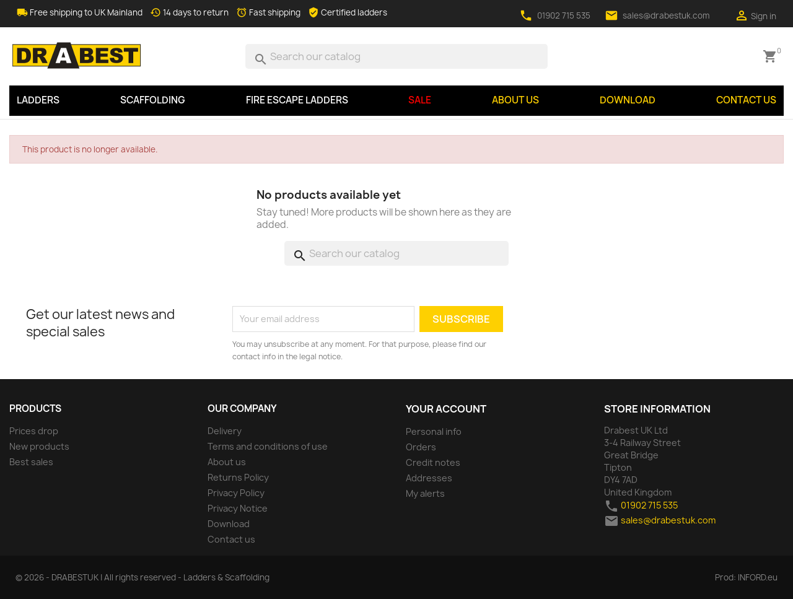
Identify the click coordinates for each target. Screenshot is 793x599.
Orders (421, 447)
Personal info (434, 431)
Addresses (429, 478)
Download (627, 100)
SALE (419, 100)
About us (515, 100)
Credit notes (433, 462)
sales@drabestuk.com (666, 15)
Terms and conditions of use (268, 446)
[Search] (396, 56)
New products (39, 446)
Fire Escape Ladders (297, 100)
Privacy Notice (238, 508)
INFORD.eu (758, 577)
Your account (446, 409)
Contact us (746, 100)
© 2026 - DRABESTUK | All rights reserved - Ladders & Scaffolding (142, 577)
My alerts (425, 493)
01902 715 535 (563, 15)
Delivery (225, 431)
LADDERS (38, 100)
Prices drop (33, 431)
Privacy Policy (236, 493)
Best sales (31, 462)
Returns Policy (238, 477)
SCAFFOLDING (152, 100)
